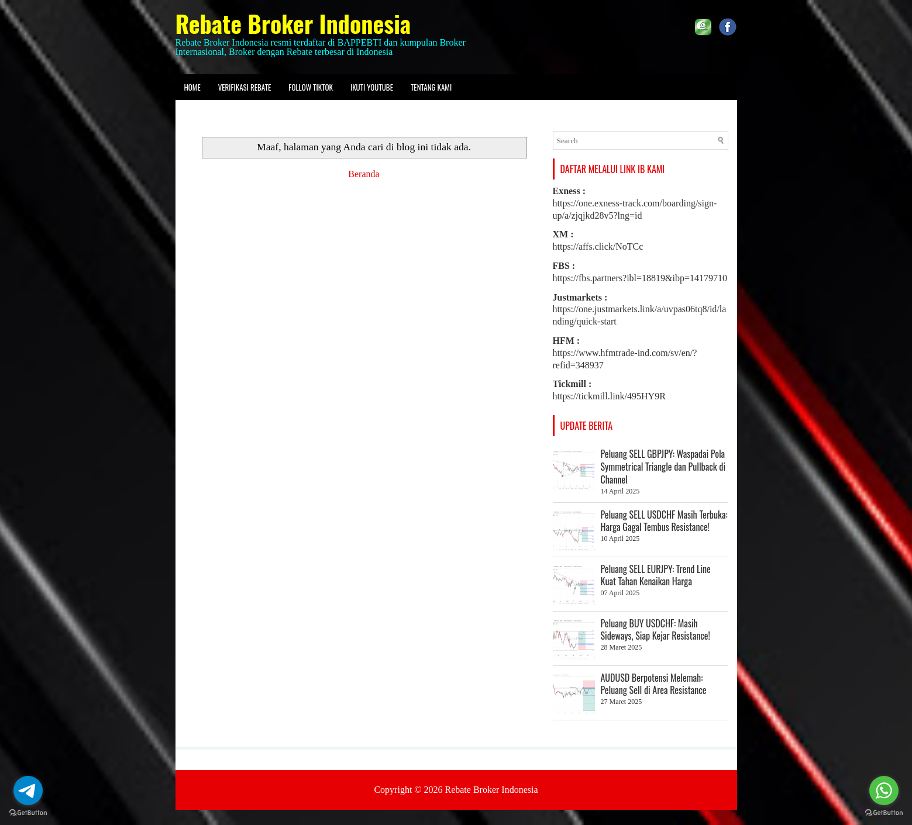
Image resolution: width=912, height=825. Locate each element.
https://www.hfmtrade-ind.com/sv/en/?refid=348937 (625, 353)
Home (192, 87)
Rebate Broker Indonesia (293, 23)
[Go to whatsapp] (884, 790)
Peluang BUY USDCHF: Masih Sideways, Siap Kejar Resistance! (655, 629)
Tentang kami (431, 87)
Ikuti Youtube (371, 87)
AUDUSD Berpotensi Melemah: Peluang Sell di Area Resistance (654, 684)
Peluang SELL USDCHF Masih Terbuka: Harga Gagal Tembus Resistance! (664, 521)
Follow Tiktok (310, 87)
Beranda (363, 174)
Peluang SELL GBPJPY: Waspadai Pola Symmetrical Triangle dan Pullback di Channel (663, 466)
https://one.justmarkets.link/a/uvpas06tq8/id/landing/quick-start (640, 309)
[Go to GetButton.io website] (884, 813)
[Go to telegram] (28, 790)
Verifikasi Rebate (244, 87)
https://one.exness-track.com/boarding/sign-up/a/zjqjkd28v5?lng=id (635, 203)
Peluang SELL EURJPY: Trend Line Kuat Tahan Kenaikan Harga (656, 575)
